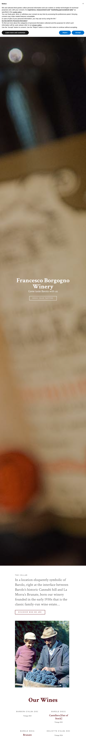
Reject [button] (65, 32)
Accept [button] (78, 32)
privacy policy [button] (37, 25)
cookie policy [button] (17, 12)
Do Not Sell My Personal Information (14, 21)
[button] (83, 3)
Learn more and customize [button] (15, 32)
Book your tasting (43, 298)
